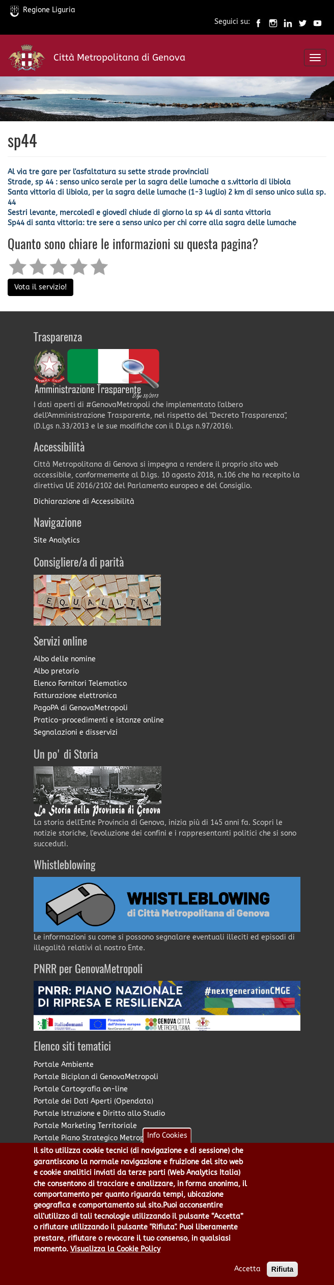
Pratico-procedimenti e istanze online (99, 720)
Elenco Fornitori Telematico (80, 683)
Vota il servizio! (40, 287)
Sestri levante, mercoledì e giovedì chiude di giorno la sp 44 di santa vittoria (139, 212)
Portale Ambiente (64, 1064)
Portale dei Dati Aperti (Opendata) (93, 1101)
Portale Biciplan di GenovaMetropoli (96, 1077)
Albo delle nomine (65, 659)
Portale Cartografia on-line (81, 1089)
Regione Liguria (42, 10)
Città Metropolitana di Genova (119, 57)
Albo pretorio (56, 671)
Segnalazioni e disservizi (76, 732)
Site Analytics (57, 540)
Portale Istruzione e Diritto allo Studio (99, 1113)
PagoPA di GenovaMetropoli (81, 708)
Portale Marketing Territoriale (85, 1125)
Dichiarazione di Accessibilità (84, 501)
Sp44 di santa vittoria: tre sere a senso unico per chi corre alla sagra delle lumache (152, 223)
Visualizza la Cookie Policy (115, 1259)
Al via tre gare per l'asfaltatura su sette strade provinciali (108, 172)
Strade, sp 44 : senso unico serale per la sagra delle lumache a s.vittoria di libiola (149, 182)
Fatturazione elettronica (75, 695)
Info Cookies (167, 1146)
